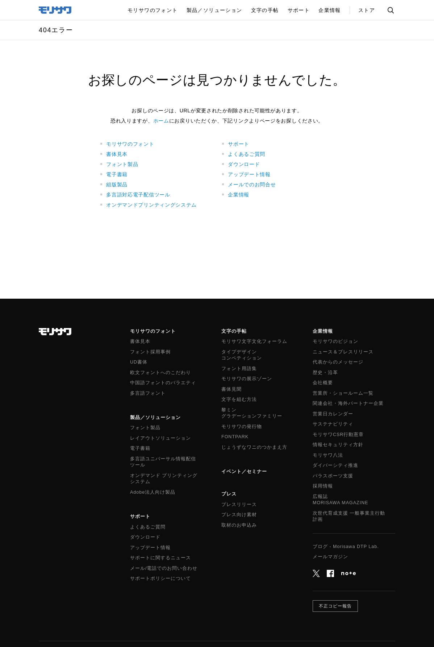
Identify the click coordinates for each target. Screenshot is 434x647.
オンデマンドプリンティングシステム (151, 205)
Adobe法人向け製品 (152, 492)
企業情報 (238, 195)
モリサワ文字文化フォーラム (254, 341)
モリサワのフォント (130, 144)
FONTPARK (235, 436)
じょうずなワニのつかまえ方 (254, 447)
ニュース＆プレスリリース (343, 351)
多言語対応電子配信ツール (138, 195)
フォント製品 (122, 164)
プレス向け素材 (239, 514)
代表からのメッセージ (338, 362)
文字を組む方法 (239, 399)
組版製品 (117, 184)
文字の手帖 (234, 331)
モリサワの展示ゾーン (246, 378)
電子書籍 (117, 174)
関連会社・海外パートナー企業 (348, 403)
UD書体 (138, 362)
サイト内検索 (390, 10)
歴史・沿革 (325, 372)
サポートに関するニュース (160, 557)
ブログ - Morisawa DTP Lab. (346, 546)
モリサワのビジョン (335, 341)
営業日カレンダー (333, 413)
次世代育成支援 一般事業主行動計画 (349, 516)
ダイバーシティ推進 (335, 465)
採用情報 (323, 486)
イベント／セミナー (244, 471)
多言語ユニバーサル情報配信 (163, 462)
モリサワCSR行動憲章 (338, 434)
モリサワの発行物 (241, 426)
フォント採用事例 (150, 351)
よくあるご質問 (246, 154)
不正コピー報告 (335, 606)
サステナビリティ (333, 424)
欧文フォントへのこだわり (160, 372)
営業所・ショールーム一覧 (343, 393)
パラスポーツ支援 (333, 475)
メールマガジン (330, 556)
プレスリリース (239, 504)
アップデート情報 (249, 174)
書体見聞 (231, 389)
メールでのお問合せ (252, 184)
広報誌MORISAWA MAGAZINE (340, 500)
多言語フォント (148, 393)
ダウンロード (244, 164)
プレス (229, 494)
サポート (238, 144)
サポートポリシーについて (160, 578)
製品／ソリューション (155, 417)
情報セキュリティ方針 (338, 444)
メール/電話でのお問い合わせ (163, 568)
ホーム (161, 121)
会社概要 (323, 382)
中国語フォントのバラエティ (163, 382)
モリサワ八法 (328, 455)
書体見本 (117, 154)
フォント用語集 (239, 368)
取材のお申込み (239, 525)
